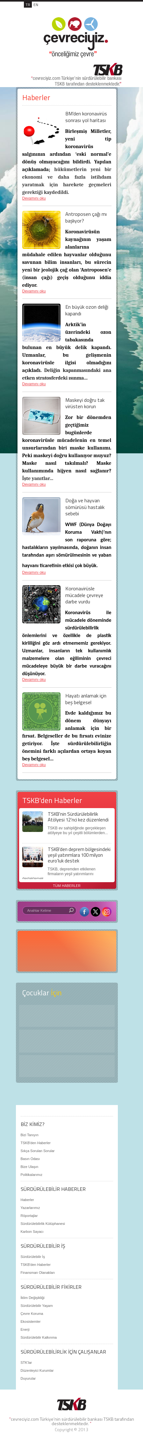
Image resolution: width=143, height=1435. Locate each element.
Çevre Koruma (32, 1313)
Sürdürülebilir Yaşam (37, 1306)
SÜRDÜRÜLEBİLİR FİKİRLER (51, 1287)
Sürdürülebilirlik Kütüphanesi (43, 1224)
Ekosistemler (31, 1321)
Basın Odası (30, 1159)
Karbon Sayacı (32, 1231)
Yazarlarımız (30, 1208)
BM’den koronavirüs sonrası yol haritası (86, 117)
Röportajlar (29, 1216)
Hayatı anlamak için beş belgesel (85, 699)
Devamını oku (34, 198)
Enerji (25, 1329)
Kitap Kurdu (67, 1066)
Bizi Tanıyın (30, 1135)
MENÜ (109, 11)
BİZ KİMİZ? (33, 1124)
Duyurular (28, 1378)
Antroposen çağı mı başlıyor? (86, 217)
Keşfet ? (67, 1016)
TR (27, 5)
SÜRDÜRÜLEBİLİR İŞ (43, 1246)
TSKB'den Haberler (36, 1143)
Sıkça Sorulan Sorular (38, 1151)
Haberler (27, 1200)
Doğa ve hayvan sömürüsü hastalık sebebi (84, 507)
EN (35, 5)
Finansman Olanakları (38, 1272)
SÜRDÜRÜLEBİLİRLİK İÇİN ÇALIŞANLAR (63, 1352)
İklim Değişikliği (33, 1298)
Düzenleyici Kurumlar (37, 1370)
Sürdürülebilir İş (33, 1257)
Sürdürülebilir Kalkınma (39, 1337)
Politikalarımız (31, 1175)
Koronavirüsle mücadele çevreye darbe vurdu (84, 595)
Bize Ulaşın (30, 1167)
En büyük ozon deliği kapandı (86, 310)
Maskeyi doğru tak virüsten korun (84, 403)
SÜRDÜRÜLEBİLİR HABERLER (53, 1189)
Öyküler (67, 1041)
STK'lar (26, 1362)
